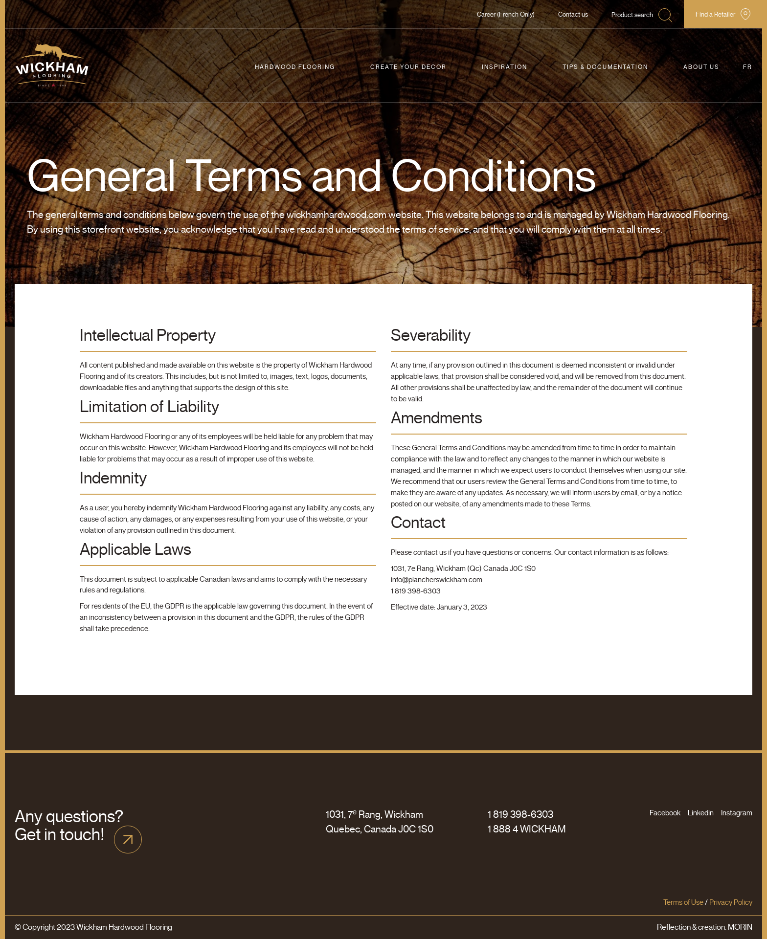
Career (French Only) (506, 14)
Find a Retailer (715, 14)
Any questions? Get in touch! (69, 825)
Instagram (736, 812)
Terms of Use (683, 902)
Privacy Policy (730, 902)
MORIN (740, 927)
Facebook (665, 812)
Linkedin (701, 812)
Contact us (573, 14)
